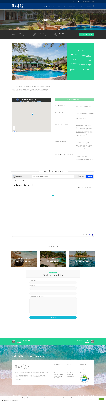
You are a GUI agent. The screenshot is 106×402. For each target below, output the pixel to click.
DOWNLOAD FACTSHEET (74, 99)
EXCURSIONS (82, 261)
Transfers (56, 371)
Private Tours (57, 369)
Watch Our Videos (89, 1)
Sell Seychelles (83, 369)
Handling (61, 371)
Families (21, 333)
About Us (69, 371)
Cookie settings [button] (92, 399)
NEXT (87, 342)
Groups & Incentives (58, 374)
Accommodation (71, 6)
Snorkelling (33, 333)
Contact (88, 6)
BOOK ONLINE (87, 34)
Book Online (83, 371)
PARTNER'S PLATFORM (24, 258)
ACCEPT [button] (101, 399)
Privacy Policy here (12, 400)
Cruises (56, 372)
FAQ (81, 372)
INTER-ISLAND (53, 258)
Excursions (51, 6)
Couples (17, 333)
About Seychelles (71, 372)
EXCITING (82, 258)
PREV (18, 342)
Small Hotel (27, 333)
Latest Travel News (71, 367)
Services (60, 6)
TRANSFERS (53, 261)
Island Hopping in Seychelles (58, 377)
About (80, 6)
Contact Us (82, 367)
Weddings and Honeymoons (57, 379)
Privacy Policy (70, 376)
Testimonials (70, 374)
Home (43, 6)
